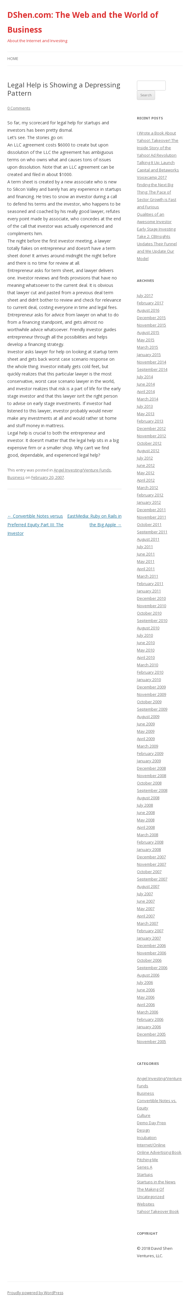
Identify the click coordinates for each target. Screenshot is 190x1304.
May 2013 (145, 413)
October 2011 (149, 524)
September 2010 (152, 620)
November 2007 (151, 864)
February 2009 (150, 753)
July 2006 (145, 982)
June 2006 (146, 990)
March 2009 (147, 746)
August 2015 (148, 332)
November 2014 (151, 362)
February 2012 (150, 495)
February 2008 (150, 842)
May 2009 (145, 731)
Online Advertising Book (159, 1152)
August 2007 (148, 886)
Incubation (147, 1137)
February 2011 (150, 583)
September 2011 (152, 532)
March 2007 (147, 923)
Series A (144, 1167)
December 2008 (151, 768)
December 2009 (151, 687)
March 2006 (147, 1012)
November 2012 (151, 436)
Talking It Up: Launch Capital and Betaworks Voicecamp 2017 (158, 170)
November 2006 (151, 953)
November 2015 (151, 325)
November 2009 (151, 694)
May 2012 (145, 472)
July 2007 (145, 894)
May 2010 (145, 650)
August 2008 (148, 797)
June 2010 (146, 642)
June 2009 (146, 724)
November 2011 (151, 517)
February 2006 (150, 1019)
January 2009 (149, 761)
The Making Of (150, 1189)
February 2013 (150, 421)
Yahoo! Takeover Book (158, 1211)
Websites (145, 1204)
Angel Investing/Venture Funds (82, 470)
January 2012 (149, 502)
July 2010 (145, 635)
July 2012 (145, 458)
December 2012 (151, 428)
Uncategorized (150, 1196)
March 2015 (147, 347)
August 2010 (148, 628)
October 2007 (149, 871)
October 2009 (149, 701)
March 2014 (147, 399)
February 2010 (150, 672)
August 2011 (148, 539)
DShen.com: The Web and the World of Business (82, 22)
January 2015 (149, 354)
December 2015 (151, 317)
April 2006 (146, 1004)
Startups (145, 1174)
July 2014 (145, 376)
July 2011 (145, 546)
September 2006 (152, 967)
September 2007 (152, 879)
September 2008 (152, 790)
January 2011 (149, 591)
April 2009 (146, 738)
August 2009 (148, 716)
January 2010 (149, 679)
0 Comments (18, 108)
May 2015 (145, 340)
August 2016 (148, 310)
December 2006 (151, 945)
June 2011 (146, 554)
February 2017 (150, 303)
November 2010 (151, 605)
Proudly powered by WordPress (35, 1292)
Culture (143, 1115)
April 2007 (146, 916)
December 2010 (151, 598)
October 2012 (149, 443)
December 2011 (151, 509)
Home (12, 58)
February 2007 (150, 930)
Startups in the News (156, 1182)
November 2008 (151, 775)
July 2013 (145, 406)
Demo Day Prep (151, 1122)
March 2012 (147, 487)
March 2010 (147, 665)
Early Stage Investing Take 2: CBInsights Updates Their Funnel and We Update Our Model (157, 243)
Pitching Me (147, 1159)
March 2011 (147, 576)
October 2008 (149, 783)
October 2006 (149, 960)
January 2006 (149, 1026)
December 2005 (151, 1034)
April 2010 (146, 657)
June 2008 (146, 812)
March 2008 (147, 834)
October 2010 (149, 613)
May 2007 (145, 908)
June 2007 (146, 901)
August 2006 (148, 975)
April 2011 (146, 569)
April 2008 (146, 827)
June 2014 (146, 384)
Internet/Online (151, 1145)
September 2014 (152, 369)
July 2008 (145, 805)
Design (143, 1130)
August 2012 (148, 450)
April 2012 (146, 480)
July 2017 (145, 295)
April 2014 (146, 391)
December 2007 (151, 857)
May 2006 (145, 997)
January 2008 (149, 849)
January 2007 (149, 938)
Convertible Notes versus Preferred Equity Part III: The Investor (35, 524)
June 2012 (146, 465)
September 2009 (152, 709)
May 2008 (145, 820)
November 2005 (151, 1041)
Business (16, 477)
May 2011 (145, 561)
